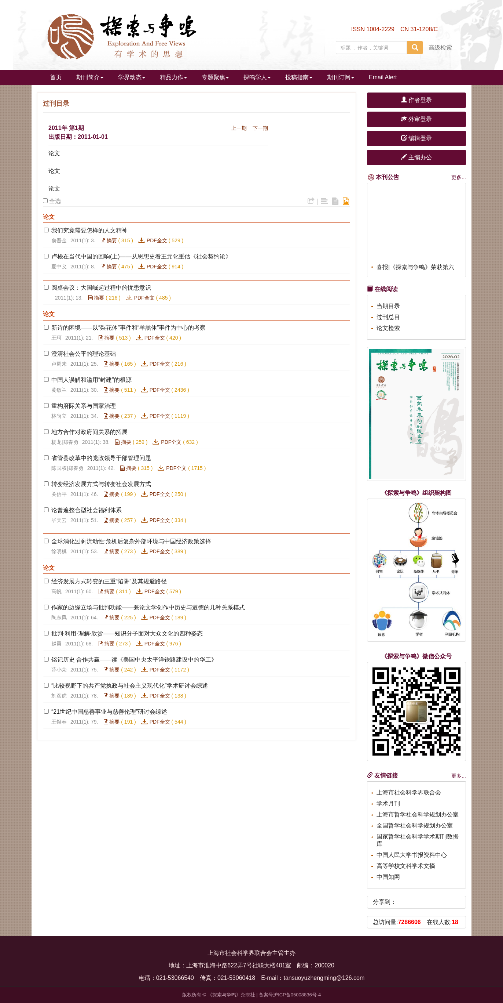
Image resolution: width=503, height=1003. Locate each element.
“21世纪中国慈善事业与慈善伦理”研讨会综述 (109, 712)
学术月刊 (388, 803)
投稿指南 (298, 77)
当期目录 (388, 306)
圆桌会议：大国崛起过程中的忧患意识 (101, 288)
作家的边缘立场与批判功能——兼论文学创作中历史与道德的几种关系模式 (148, 607)
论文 (54, 153)
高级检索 (440, 47)
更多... (458, 177)
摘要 (109, 240)
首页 (56, 77)
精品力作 (173, 77)
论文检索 (388, 328)
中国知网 (388, 877)
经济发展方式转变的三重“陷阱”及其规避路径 (109, 581)
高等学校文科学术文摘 (406, 866)
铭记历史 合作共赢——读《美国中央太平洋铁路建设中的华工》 (134, 659)
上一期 (239, 128)
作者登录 (416, 100)
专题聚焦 (215, 77)
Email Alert (383, 77)
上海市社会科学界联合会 (409, 792)
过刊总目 (388, 317)
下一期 (260, 128)
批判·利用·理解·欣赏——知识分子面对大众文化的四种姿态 (127, 633)
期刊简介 (89, 77)
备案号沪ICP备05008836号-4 (290, 994)
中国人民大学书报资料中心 (412, 855)
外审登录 (416, 119)
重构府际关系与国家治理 (83, 406)
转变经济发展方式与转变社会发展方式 (101, 484)
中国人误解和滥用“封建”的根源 (91, 380)
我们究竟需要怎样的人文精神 (89, 230)
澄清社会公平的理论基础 (83, 354)
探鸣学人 (257, 77)
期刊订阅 (340, 77)
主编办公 (416, 157)
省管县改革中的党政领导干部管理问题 (101, 458)
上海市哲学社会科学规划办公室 (418, 814)
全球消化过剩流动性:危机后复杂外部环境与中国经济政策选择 (131, 541)
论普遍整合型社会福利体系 (86, 510)
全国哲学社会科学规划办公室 (415, 825)
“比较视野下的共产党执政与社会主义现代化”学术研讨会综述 (129, 685)
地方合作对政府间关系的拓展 (89, 432)
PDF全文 (157, 240)
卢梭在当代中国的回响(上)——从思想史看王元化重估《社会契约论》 (141, 256)
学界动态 (131, 77)
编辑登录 (416, 138)
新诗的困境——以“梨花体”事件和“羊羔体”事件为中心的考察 (128, 328)
